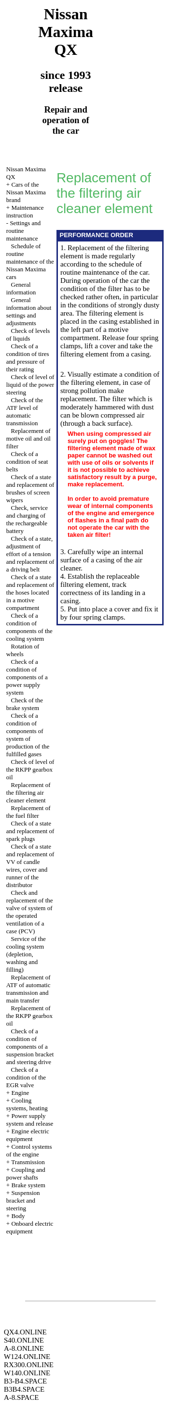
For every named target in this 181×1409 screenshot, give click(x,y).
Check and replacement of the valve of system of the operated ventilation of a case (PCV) (29, 912)
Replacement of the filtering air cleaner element (28, 792)
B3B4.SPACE (24, 1389)
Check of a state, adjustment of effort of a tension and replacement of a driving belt (30, 554)
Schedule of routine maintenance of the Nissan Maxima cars (30, 261)
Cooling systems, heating (27, 1104)
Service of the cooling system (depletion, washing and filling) (26, 954)
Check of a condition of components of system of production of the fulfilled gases (28, 735)
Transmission (28, 1162)
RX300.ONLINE (29, 1365)
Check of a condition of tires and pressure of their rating (27, 358)
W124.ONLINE (27, 1356)
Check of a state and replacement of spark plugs (30, 831)
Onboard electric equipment (30, 1227)
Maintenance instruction (25, 211)
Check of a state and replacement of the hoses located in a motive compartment (30, 592)
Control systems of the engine (29, 1150)
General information (21, 288)
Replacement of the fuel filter (28, 811)
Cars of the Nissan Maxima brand (26, 192)
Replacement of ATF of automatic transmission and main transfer (28, 989)
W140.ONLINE (27, 1373)
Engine (20, 1092)
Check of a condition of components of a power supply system (27, 677)
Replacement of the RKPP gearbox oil (29, 1015)
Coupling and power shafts (25, 1173)
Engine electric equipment (27, 1135)
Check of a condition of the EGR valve (26, 1077)
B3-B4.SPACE (25, 1381)
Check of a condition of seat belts (27, 461)
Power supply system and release (29, 1119)
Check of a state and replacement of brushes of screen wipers (30, 488)
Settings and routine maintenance (23, 230)
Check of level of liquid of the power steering (30, 384)
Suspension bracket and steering (23, 1200)
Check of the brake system (24, 704)
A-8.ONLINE (24, 1348)
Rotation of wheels (23, 650)
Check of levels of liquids (28, 334)
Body (18, 1215)
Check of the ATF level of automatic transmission (24, 411)
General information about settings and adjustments (29, 311)
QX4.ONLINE (25, 1332)
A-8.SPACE (21, 1397)
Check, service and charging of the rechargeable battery (27, 519)
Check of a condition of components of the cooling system (29, 627)
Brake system (28, 1185)
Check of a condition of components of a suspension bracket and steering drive (30, 1047)
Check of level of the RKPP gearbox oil (30, 769)
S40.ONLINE (24, 1340)
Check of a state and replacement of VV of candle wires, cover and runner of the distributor (30, 866)
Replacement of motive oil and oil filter (28, 438)
